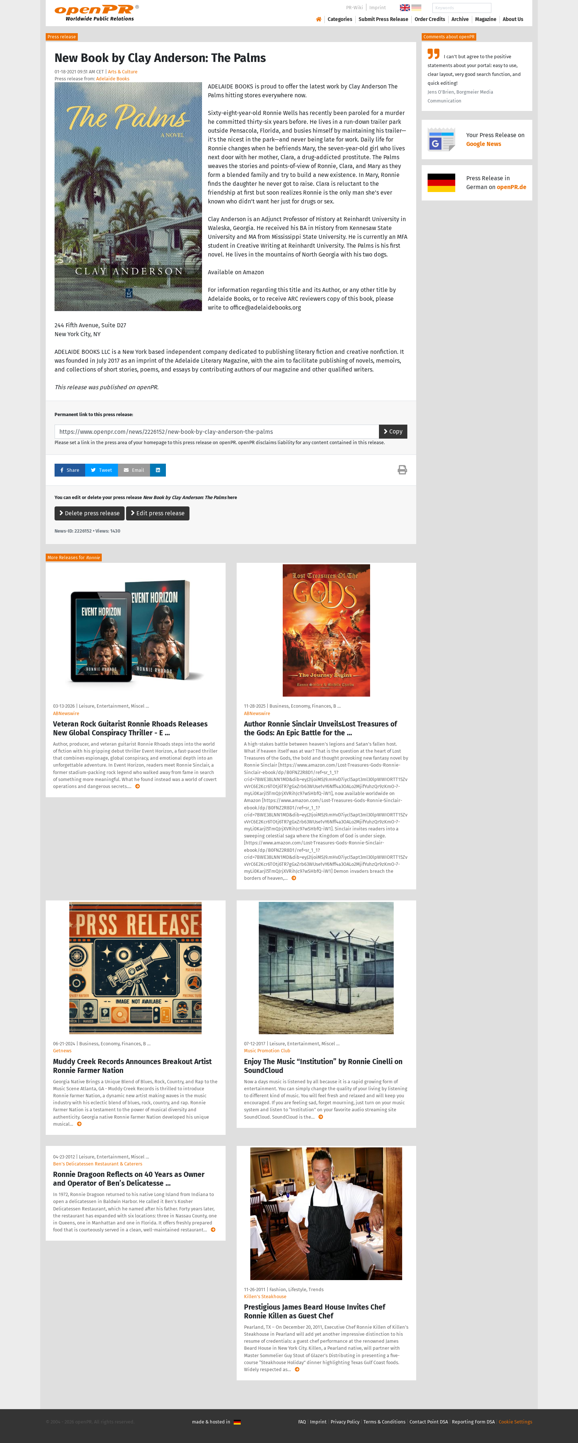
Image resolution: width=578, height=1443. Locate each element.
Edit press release (158, 513)
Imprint (377, 7)
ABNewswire (66, 713)
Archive (460, 19)
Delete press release (89, 513)
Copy (393, 431)
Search (507, 8)
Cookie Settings (515, 1422)
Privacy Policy (345, 1422)
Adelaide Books (112, 78)
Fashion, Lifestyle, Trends (296, 1289)
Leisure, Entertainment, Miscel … (114, 706)
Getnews (62, 1050)
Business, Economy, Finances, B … (305, 706)
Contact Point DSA (429, 1422)
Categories (340, 19)
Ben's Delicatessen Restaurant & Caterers (97, 1164)
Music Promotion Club (267, 1050)
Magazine (486, 19)
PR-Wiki (354, 7)
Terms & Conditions (384, 1422)
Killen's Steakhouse (265, 1296)
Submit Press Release (383, 19)
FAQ (302, 1422)
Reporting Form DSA (473, 1422)
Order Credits (430, 19)
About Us (513, 19)
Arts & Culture (122, 71)
